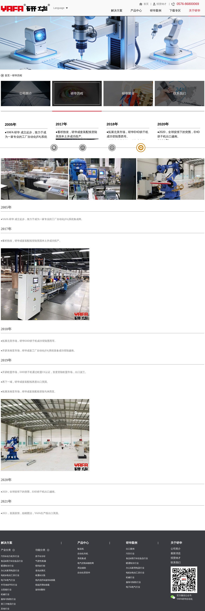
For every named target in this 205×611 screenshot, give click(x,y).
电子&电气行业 (8, 580)
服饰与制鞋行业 (8, 599)
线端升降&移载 (42, 585)
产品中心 (136, 10)
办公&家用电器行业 (10, 570)
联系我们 (179, 93)
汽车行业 (130, 553)
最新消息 (176, 553)
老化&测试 (40, 570)
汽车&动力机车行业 (10, 556)
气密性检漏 (40, 561)
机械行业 (5, 594)
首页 (146, 3)
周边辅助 (81, 568)
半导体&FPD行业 (9, 585)
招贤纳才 (161, 3)
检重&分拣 (40, 575)
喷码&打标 (40, 566)
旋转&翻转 (40, 589)
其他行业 (5, 608)
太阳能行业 (6, 589)
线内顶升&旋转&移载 (45, 580)
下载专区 (175, 10)
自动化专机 (82, 553)
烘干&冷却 (40, 556)
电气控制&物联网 (85, 563)
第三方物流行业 (8, 604)
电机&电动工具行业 (10, 575)
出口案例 (130, 549)
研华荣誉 (128, 93)
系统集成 (81, 558)
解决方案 (116, 10)
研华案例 (155, 10)
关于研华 (194, 10)
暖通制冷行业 (7, 566)
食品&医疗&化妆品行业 (12, 561)
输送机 (80, 549)
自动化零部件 (83, 572)
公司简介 (25, 93)
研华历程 (17, 75)
